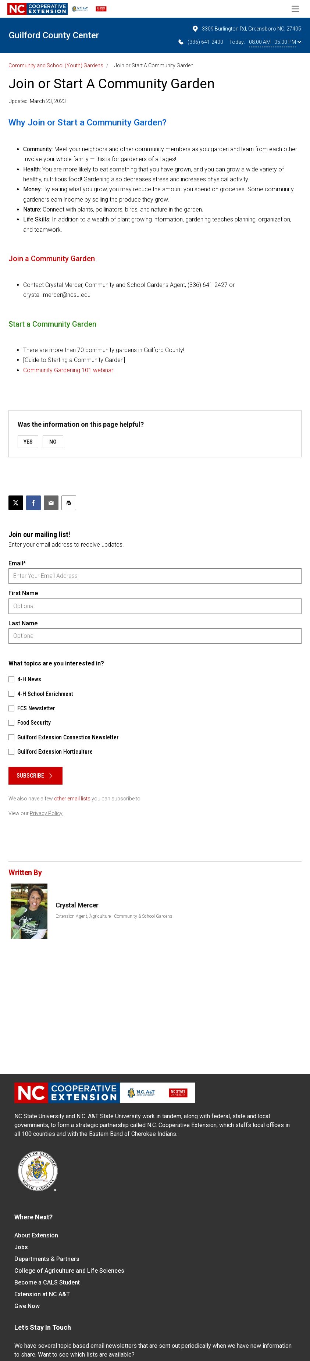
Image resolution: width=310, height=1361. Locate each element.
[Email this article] (51, 502)
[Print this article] (68, 502)
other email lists (72, 799)
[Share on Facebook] (33, 502)
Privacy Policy (46, 813)
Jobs (21, 1247)
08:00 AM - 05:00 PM (275, 42)
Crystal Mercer (77, 905)
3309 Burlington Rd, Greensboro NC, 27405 (246, 28)
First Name (23, 593)
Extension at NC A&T (42, 1294)
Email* (17, 563)
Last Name (23, 623)
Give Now (27, 1306)
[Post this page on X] (15, 502)
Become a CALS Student (47, 1282)
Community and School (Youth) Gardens (55, 65)
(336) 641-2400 (200, 42)
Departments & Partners (46, 1258)
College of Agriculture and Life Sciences (69, 1270)
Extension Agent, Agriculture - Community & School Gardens (114, 916)
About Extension (36, 1235)
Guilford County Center (54, 35)
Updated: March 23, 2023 (37, 101)
